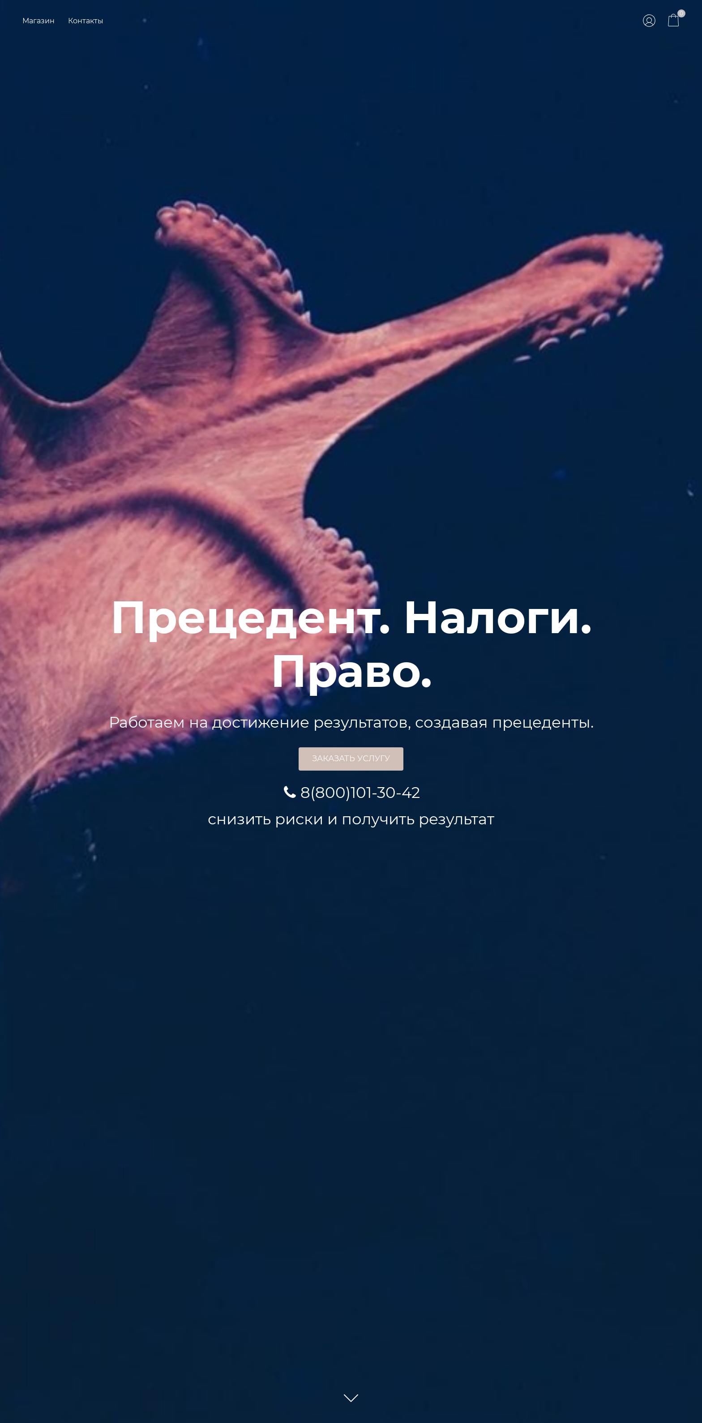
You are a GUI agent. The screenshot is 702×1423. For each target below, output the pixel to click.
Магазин (38, 21)
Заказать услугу (351, 758)
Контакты (85, 21)
